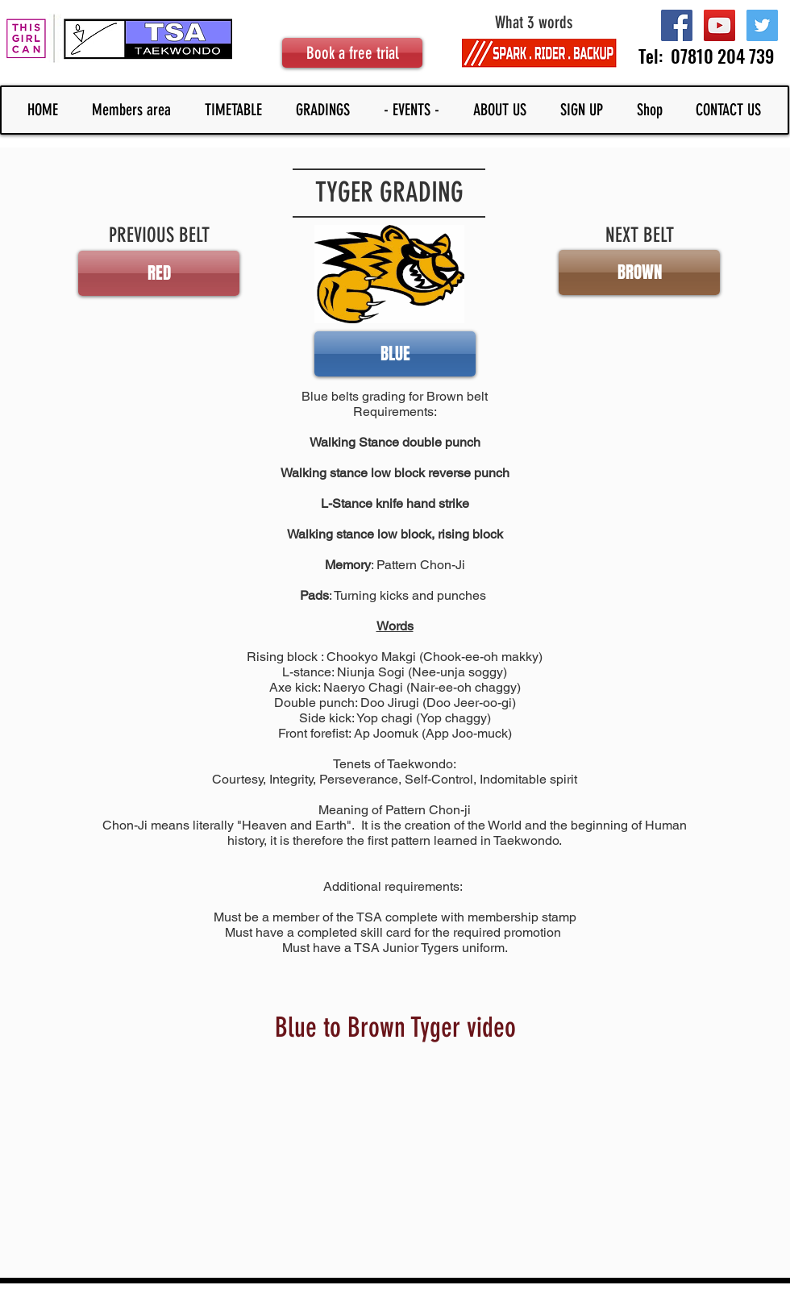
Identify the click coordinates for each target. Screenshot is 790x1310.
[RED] (158, 273)
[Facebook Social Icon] (676, 25)
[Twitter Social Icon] (762, 25)
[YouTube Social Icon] (719, 25)
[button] (639, 272)
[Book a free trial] (352, 53)
